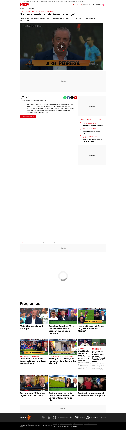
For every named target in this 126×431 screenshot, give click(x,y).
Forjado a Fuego (51, 1)
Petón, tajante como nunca (91, 137)
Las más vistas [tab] (85, 120)
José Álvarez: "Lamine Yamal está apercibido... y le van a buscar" (33, 361)
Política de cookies (78, 424)
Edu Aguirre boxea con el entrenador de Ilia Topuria (91, 395)
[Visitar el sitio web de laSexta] (49, 418)
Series (22, 9)
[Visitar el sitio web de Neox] (54, 418)
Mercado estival (89, 124)
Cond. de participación (90, 424)
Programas (30, 9)
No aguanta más (89, 129)
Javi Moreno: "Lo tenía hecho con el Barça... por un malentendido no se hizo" (62, 397)
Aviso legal (56, 424)
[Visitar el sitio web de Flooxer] (103, 418)
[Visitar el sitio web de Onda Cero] (76, 418)
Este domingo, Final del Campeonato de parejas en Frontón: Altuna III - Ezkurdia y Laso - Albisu (99, 357)
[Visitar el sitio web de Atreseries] (71, 418)
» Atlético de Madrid (62, 242)
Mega (21, 242)
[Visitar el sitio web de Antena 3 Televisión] (43, 418)
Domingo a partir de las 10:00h (98, 349)
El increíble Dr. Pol (27, 1)
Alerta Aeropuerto (36, 1)
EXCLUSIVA (81, 349)
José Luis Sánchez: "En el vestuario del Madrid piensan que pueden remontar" (61, 330)
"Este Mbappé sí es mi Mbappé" (31, 328)
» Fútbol (49, 242)
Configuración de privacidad (61, 427)
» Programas (27, 242)
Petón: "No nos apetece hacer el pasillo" (92, 141)
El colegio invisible (70, 1)
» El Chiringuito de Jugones (39, 242)
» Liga (54, 242)
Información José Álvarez (29, 357)
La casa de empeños (80, 1)
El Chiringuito (44, 1)
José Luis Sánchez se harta (91, 133)
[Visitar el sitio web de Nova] (60, 418)
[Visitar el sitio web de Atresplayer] (95, 418)
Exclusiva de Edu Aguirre (93, 126)
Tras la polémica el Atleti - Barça (61, 357)
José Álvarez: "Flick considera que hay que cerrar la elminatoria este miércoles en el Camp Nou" (84, 356)
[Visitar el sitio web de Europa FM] (82, 418)
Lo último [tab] (97, 120)
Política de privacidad (66, 424)
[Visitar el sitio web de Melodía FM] (88, 418)
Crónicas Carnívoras (61, 1)
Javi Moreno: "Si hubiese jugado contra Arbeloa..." (33, 395)
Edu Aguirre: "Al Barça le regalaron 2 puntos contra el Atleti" (62, 361)
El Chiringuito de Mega (28, 117)
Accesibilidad (74, 427)
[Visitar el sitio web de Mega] (65, 418)
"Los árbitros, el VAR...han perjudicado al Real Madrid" (91, 329)
